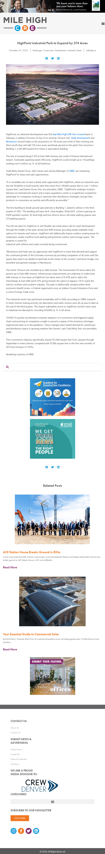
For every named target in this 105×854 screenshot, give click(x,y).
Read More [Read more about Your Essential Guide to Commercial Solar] (10, 649)
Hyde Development (80, 138)
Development (60, 50)
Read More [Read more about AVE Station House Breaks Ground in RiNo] (10, 567)
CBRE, (72, 171)
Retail (79, 50)
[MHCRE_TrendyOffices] (52, 676)
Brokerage (37, 50)
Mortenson (11, 141)
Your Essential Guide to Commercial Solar (31, 634)
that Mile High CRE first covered (69, 134)
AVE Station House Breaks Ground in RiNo (31, 552)
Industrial (71, 50)
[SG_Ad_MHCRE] (52, 438)
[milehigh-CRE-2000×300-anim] (52, 6)
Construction (48, 50)
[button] (47, 58)
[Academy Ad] (52, 397)
